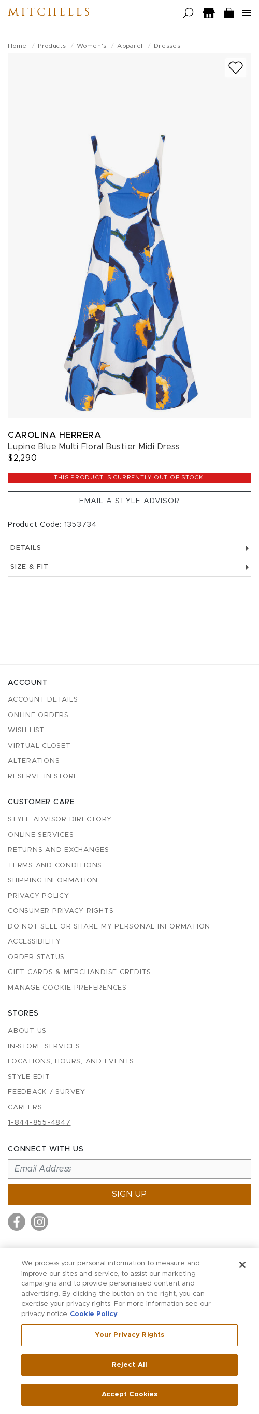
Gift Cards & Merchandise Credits (79, 972)
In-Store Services (44, 1046)
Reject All (129, 1365)
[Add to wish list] (235, 67)
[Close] (242, 1264)
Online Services (41, 835)
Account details (43, 699)
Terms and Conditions (55, 865)
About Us (27, 1030)
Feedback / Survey (46, 1092)
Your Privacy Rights (129, 1335)
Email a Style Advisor (129, 501)
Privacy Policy (38, 896)
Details (129, 548)
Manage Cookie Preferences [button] (67, 987)
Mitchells (50, 13)
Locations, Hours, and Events (71, 1061)
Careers (25, 1107)
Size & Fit (129, 567)
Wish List (26, 730)
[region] (129, 1331)
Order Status (36, 957)
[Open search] (188, 13)
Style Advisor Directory (59, 819)
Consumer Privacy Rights (60, 911)
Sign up (129, 1194)
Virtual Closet (39, 745)
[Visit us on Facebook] (16, 1222)
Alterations (34, 761)
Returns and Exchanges (58, 850)
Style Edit (29, 1077)
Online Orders (38, 715)
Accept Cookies (130, 1394)
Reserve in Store (43, 776)
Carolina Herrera (54, 435)
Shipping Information (53, 880)
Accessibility (34, 941)
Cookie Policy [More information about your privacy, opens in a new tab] (94, 1314)
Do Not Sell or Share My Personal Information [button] (109, 926)
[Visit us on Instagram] (39, 1222)
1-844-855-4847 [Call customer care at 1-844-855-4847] (39, 1122)
